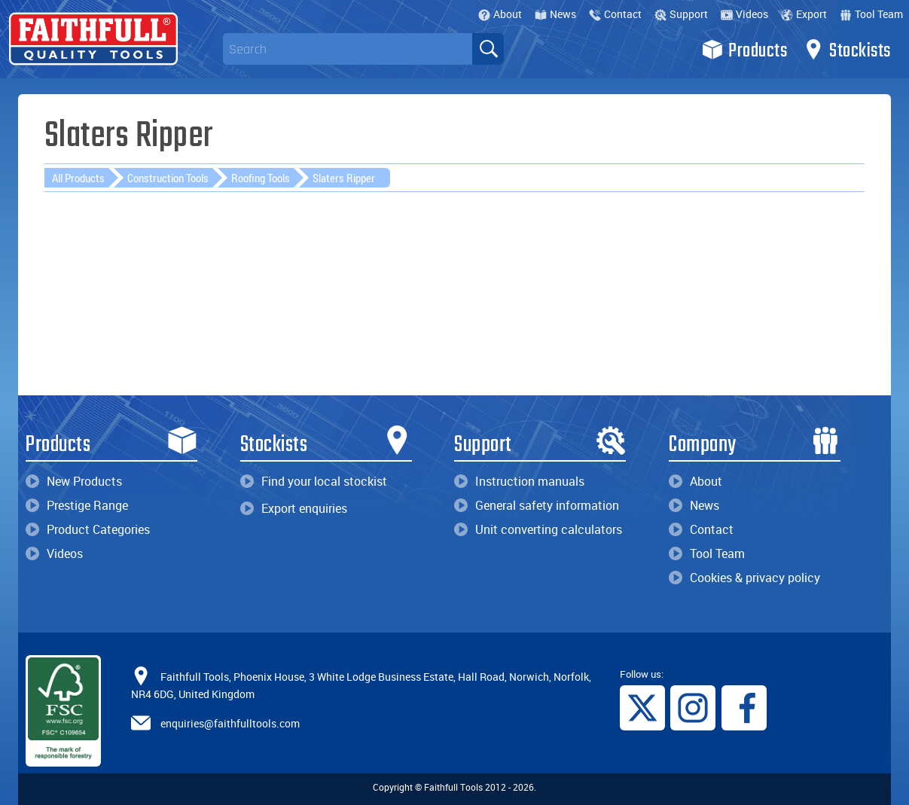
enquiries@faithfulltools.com (230, 723)
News (555, 14)
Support (681, 14)
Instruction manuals (519, 481)
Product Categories (88, 529)
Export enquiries (293, 508)
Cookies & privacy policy (744, 577)
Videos (744, 14)
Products (744, 50)
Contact (615, 14)
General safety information (536, 505)
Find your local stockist (313, 481)
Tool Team (871, 14)
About (500, 14)
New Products (74, 481)
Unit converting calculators (538, 529)
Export (804, 14)
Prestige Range (77, 505)
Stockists (847, 50)
